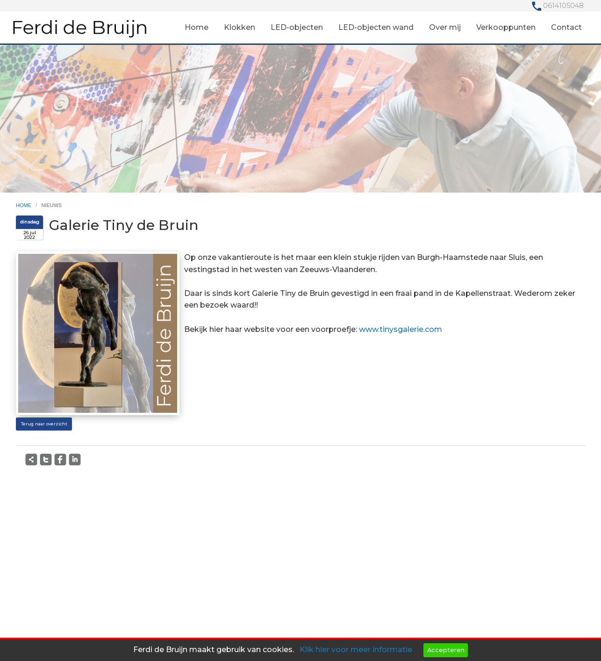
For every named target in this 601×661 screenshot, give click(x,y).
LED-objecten (297, 27)
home (24, 205)
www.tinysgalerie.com (400, 329)
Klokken (239, 27)
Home (196, 27)
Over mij (445, 27)
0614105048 (563, 5)
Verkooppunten (506, 27)
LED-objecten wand (376, 27)
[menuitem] (196, 27)
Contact (566, 27)
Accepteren (446, 650)
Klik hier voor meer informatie (356, 649)
